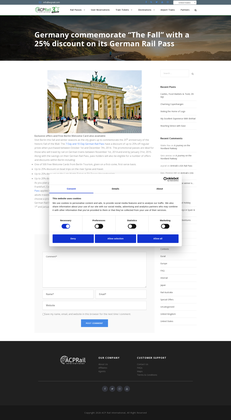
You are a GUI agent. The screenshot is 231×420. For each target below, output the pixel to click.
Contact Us (142, 364)
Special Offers (167, 299)
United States (166, 321)
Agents (102, 371)
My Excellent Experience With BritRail (177, 118)
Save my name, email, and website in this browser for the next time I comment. (87, 314)
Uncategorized (167, 306)
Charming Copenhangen (171, 104)
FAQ (162, 270)
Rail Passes (76, 9)
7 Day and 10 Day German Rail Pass (85, 143)
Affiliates (102, 367)
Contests (164, 249)
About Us (103, 364)
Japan (163, 285)
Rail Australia (166, 292)
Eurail (163, 256)
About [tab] (159, 188)
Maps (140, 371)
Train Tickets (122, 9)
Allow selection (115, 238)
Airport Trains (168, 9)
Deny (73, 238)
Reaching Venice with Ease (173, 125)
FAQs (139, 367)
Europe (163, 263)
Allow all (157, 238)
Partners (185, 9)
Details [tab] (115, 188)
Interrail (164, 277)
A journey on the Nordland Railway (175, 147)
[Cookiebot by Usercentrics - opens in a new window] (166, 179)
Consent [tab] (71, 188)
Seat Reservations (100, 9)
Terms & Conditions (147, 374)
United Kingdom (168, 314)
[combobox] (185, 2)
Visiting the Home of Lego (172, 111)
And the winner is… (185, 183)
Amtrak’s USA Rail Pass (181, 165)
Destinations (144, 9)
